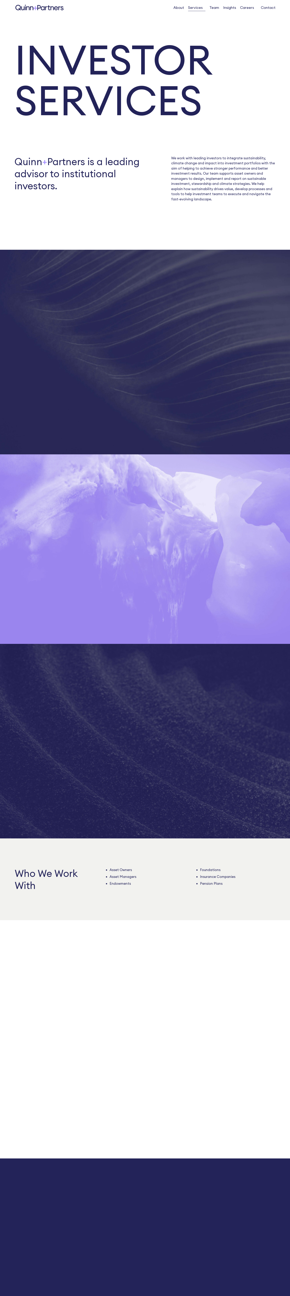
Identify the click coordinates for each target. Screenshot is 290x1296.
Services (195, 7)
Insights (229, 7)
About (178, 7)
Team (214, 7)
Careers (247, 7)
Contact (268, 7)
